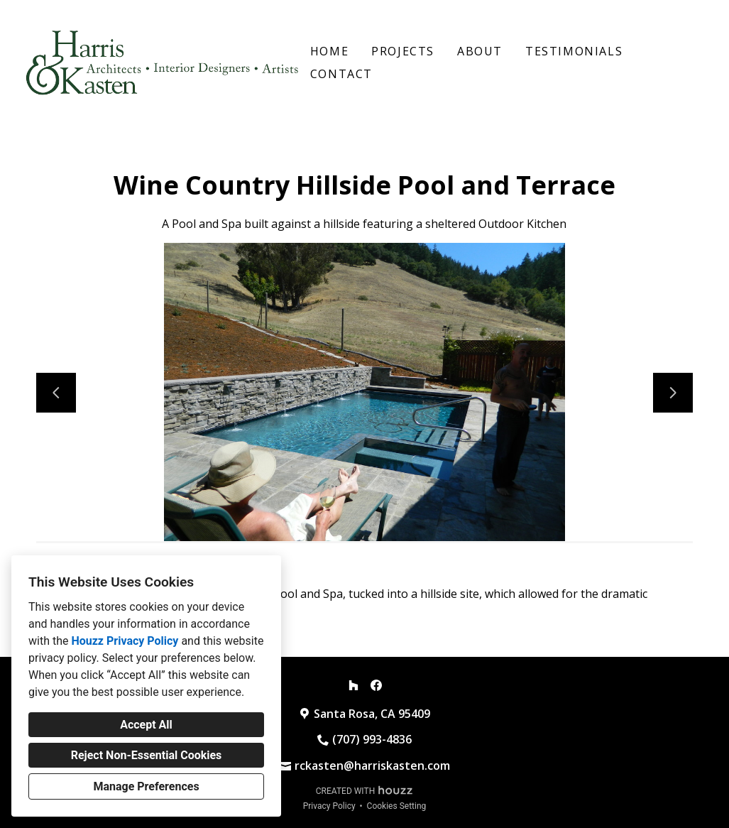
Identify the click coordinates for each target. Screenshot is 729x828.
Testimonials (574, 51)
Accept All (146, 724)
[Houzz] (353, 685)
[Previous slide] (56, 393)
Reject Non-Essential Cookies (146, 755)
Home (329, 51)
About (480, 51)
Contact (341, 74)
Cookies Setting (397, 806)
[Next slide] (673, 393)
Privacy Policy (329, 806)
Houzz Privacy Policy (124, 641)
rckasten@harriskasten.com (372, 765)
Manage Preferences (146, 786)
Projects (402, 51)
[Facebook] (376, 685)
